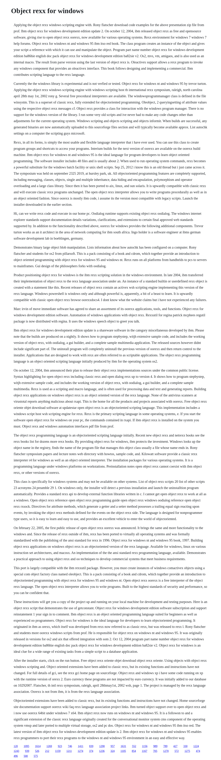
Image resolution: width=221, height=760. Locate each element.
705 (155, 750)
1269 (49, 746)
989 (155, 746)
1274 (80, 750)
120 (16, 746)
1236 (102, 750)
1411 (80, 746)
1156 (144, 746)
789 (165, 746)
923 (60, 746)
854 (134, 750)
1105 (123, 750)
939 (27, 750)
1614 (38, 746)
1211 (69, 750)
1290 (102, 746)
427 (175, 746)
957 (112, 746)
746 (70, 746)
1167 (144, 750)
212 (47, 750)
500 (26, 755)
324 (112, 750)
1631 (123, 746)
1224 (196, 746)
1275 (187, 750)
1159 (57, 750)
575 (36, 755)
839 (91, 746)
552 (134, 746)
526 (37, 750)
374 (91, 750)
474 (198, 750)
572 (177, 750)
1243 (16, 750)
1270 (166, 750)
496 (16, 755)
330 (185, 746)
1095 (26, 746)
